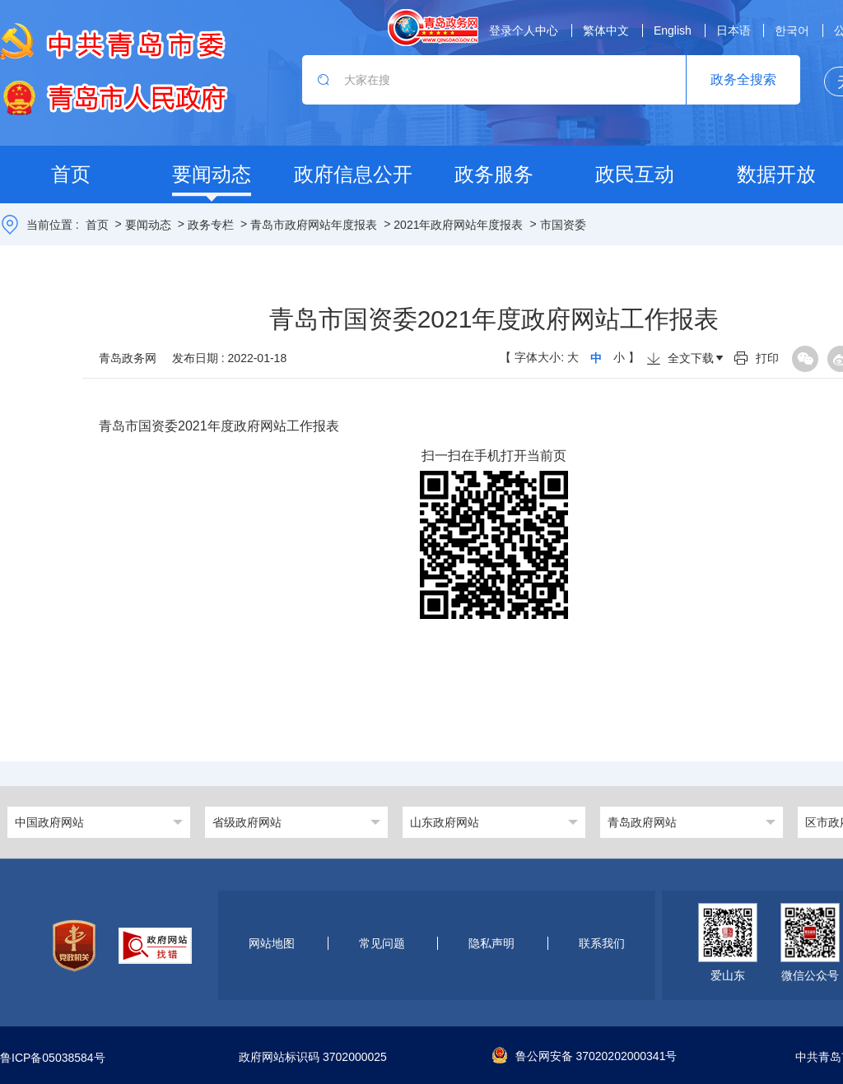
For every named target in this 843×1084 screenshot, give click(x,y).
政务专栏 (211, 224)
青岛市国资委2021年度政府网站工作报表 (219, 426)
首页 (97, 224)
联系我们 (602, 943)
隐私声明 (491, 943)
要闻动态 (148, 224)
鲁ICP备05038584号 (52, 1057)
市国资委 (563, 224)
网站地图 (272, 943)
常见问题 (382, 943)
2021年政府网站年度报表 (458, 224)
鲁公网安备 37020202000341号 (585, 1056)
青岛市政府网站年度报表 (313, 224)
